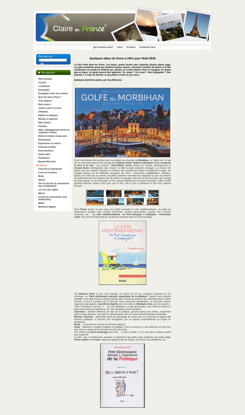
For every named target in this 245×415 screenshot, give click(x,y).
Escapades (44, 90)
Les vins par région (48, 189)
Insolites (42, 126)
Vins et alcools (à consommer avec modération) (53, 184)
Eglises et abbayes (48, 115)
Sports (41, 180)
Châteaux (43, 111)
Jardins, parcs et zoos (49, 108)
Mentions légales (47, 206)
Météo (41, 203)
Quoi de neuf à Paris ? (49, 97)
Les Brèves (44, 86)
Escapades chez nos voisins (53, 93)
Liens (120, 47)
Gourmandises (46, 150)
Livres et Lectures (47, 172)
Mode (41, 176)
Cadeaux (42, 165)
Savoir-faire (44, 154)
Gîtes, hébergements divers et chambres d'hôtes (54, 131)
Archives (131, 47)
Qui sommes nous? (103, 47)
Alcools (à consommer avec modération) (52, 198)
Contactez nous (147, 47)
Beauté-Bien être (47, 161)
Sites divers (44, 122)
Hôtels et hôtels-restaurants (52, 136)
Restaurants (44, 139)
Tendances (44, 158)
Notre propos (45, 79)
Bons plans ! (44, 104)
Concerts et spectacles (50, 169)
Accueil (42, 82)
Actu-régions (45, 100)
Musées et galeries (48, 119)
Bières (41, 193)
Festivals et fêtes (47, 147)
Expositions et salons (49, 143)
